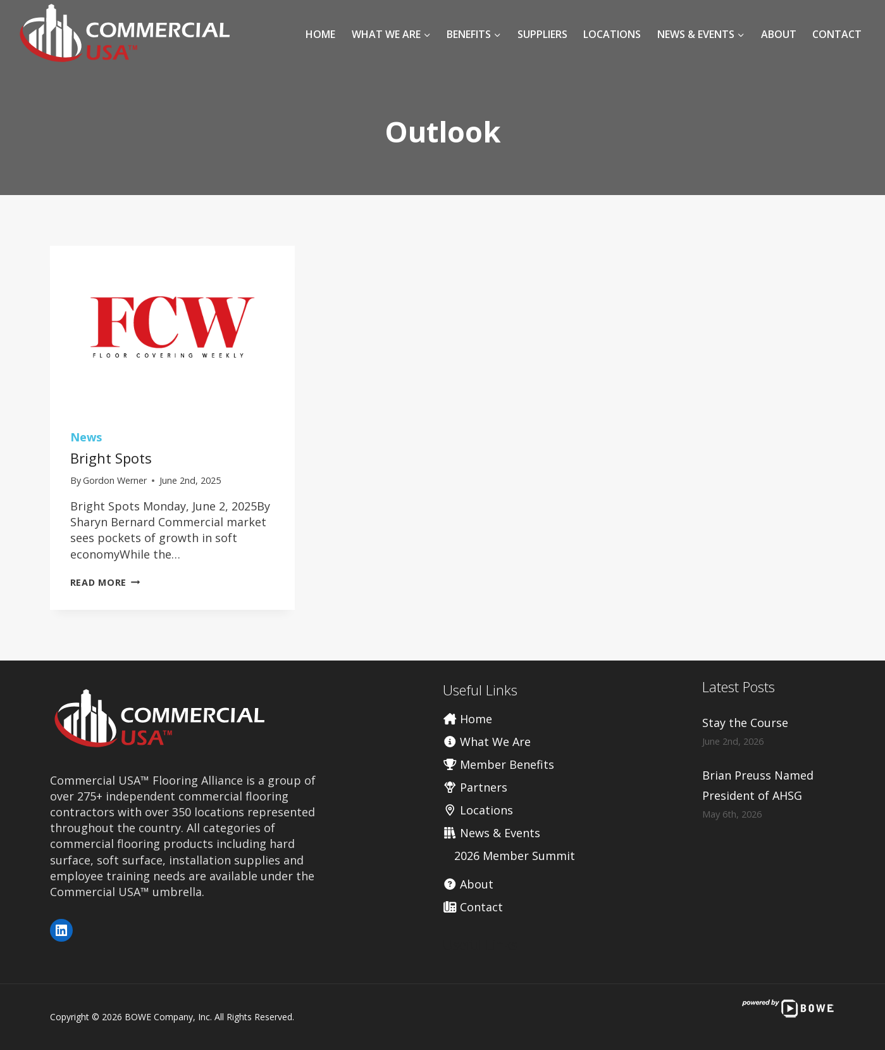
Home (320, 34)
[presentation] (172, 327)
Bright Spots (111, 457)
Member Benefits (499, 764)
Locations (612, 34)
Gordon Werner (115, 480)
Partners (475, 787)
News (86, 437)
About (778, 34)
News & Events (492, 832)
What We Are (487, 741)
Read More (105, 582)
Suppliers (542, 34)
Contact (837, 34)
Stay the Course (745, 722)
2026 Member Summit (514, 855)
